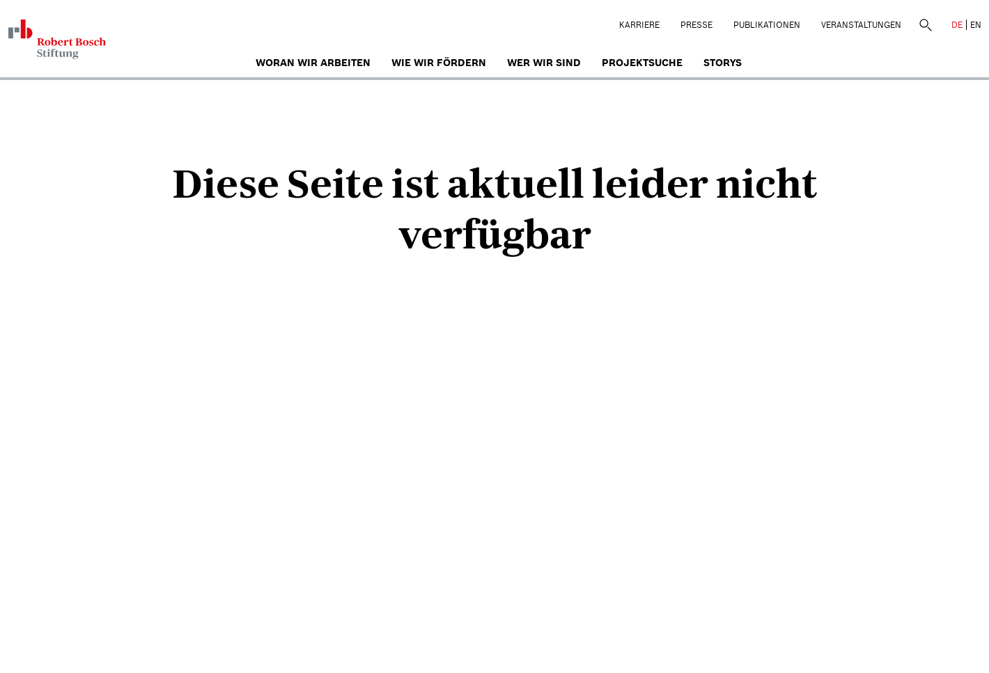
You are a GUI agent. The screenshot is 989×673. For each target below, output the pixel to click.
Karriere (639, 24)
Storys (722, 62)
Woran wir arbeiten (313, 62)
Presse (696, 24)
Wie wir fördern (438, 62)
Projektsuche (642, 62)
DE (957, 24)
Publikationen (766, 24)
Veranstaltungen (861, 24)
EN (975, 24)
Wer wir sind (544, 62)
